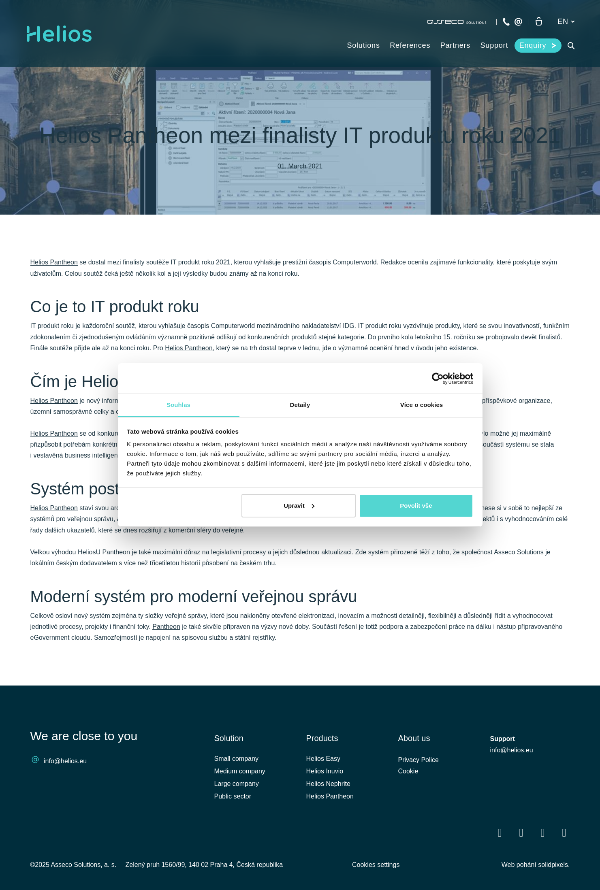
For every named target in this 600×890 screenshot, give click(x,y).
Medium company (239, 771)
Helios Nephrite (328, 783)
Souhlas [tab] (178, 404)
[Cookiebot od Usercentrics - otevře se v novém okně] (437, 379)
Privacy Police (418, 759)
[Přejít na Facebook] (500, 832)
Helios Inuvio (325, 771)
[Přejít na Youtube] (543, 832)
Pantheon (166, 626)
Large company (236, 783)
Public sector (233, 796)
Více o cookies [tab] (421, 404)
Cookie (408, 771)
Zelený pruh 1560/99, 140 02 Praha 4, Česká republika (204, 864)
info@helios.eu (65, 761)
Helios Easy (323, 758)
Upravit (299, 505)
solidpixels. (554, 864)
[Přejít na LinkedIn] (521, 832)
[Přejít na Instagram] (564, 832)
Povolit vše (416, 505)
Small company (236, 758)
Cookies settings (375, 864)
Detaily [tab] (300, 404)
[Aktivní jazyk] (566, 22)
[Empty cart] (539, 22)
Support (502, 738)
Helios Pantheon (54, 262)
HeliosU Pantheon (104, 552)
